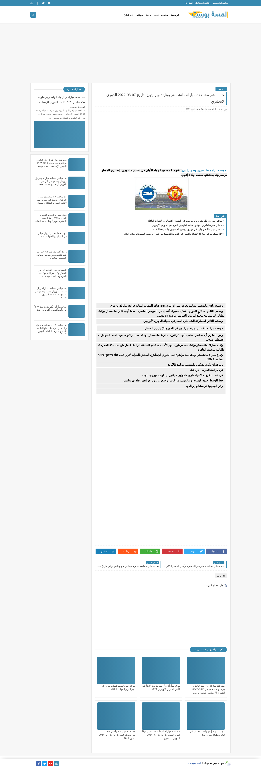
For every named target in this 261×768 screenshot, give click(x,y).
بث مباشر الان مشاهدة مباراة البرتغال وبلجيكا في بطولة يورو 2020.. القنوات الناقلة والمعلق (52, 199)
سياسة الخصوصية (220, 3)
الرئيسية (175, 15)
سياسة (165, 15)
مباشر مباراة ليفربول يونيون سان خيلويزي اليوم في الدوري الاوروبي (187, 225)
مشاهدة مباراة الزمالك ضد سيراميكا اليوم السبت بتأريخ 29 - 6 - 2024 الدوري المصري (161, 735)
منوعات (140, 15)
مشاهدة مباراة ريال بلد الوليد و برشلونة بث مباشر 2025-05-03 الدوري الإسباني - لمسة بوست (208, 689)
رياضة (149, 15)
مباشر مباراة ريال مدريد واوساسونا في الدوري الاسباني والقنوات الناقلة (185, 220)
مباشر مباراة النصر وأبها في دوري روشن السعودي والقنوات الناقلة (188, 229)
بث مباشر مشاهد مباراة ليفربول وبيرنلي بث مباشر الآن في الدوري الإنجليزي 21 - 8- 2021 (51, 181)
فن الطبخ (129, 15)
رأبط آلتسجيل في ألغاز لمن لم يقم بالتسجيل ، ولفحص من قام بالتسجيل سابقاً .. (51, 254)
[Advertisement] (130, 54)
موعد (222, 170)
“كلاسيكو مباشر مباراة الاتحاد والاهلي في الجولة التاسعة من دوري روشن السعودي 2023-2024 (173, 234)
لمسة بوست (194, 763)
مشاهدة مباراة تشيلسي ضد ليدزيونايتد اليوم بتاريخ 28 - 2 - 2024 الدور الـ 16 (117, 735)
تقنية (156, 15)
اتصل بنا (189, 3)
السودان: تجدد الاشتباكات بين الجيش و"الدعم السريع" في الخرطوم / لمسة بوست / (52, 273)
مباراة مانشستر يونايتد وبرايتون (200, 170)
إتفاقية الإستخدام (202, 3)
